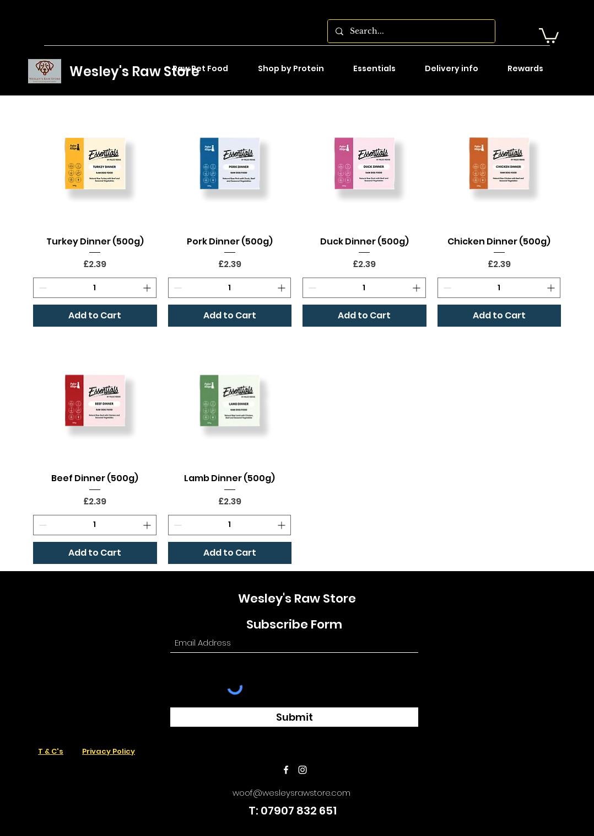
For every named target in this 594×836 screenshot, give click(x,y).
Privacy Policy (108, 751)
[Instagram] (302, 769)
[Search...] (411, 31)
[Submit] (294, 717)
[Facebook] (285, 769)
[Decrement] (41, 287)
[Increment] (148, 287)
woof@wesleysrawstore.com (291, 792)
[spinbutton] (94, 287)
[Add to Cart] (95, 316)
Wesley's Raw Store (134, 71)
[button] (549, 34)
